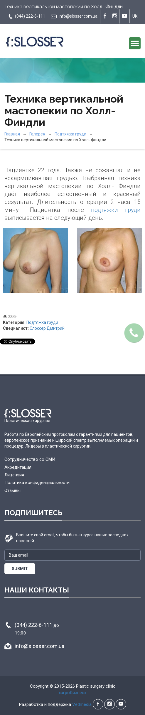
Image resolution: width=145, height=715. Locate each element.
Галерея (37, 134)
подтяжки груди (116, 209)
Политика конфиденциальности (37, 482)
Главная (12, 134)
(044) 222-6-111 (26, 16)
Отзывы (12, 490)
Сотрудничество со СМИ (29, 459)
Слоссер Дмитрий (47, 328)
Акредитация (17, 467)
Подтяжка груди (70, 134)
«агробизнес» (72, 692)
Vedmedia (82, 704)
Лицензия (14, 475)
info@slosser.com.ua (74, 16)
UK (134, 16)
